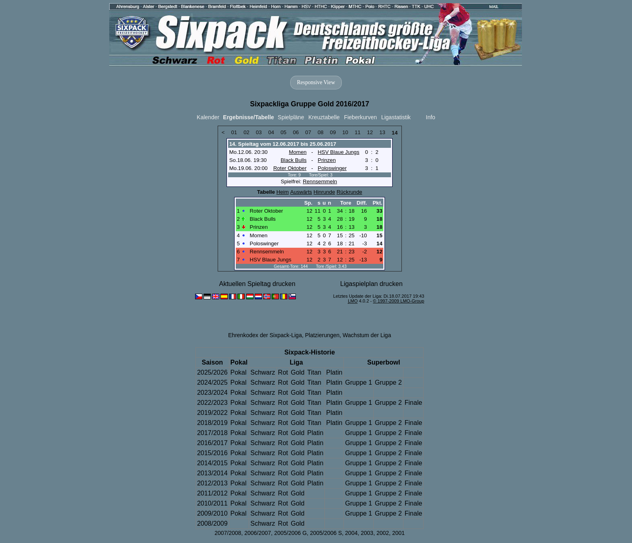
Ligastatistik (396, 117)
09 (333, 132)
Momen (298, 152)
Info (430, 117)
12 (370, 132)
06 (296, 132)
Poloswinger (332, 168)
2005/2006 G (290, 533)
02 (246, 132)
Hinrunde (324, 192)
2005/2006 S (326, 533)
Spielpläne (291, 117)
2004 (351, 533)
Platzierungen (322, 335)
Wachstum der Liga (367, 335)
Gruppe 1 (358, 382)
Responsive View (316, 82)
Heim (282, 192)
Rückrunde (349, 192)
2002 (382, 533)
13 (382, 132)
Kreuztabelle (324, 117)
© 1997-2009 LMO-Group (398, 300)
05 (284, 132)
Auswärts (301, 192)
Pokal (239, 372)
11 (358, 132)
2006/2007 (257, 533)
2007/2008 (227, 533)
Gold (297, 372)
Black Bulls (293, 160)
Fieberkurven (360, 117)
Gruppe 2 (388, 382)
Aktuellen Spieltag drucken (257, 283)
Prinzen (327, 160)
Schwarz (262, 372)
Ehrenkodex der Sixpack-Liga (265, 335)
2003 (367, 533)
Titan (314, 372)
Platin (334, 372)
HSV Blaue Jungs (338, 152)
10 (345, 132)
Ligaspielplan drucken (371, 283)
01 (234, 132)
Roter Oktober (290, 168)
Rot (283, 372)
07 (308, 132)
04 (271, 132)
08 (321, 132)
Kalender (208, 117)
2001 (398, 533)
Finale (413, 402)
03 (259, 132)
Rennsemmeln (320, 181)
